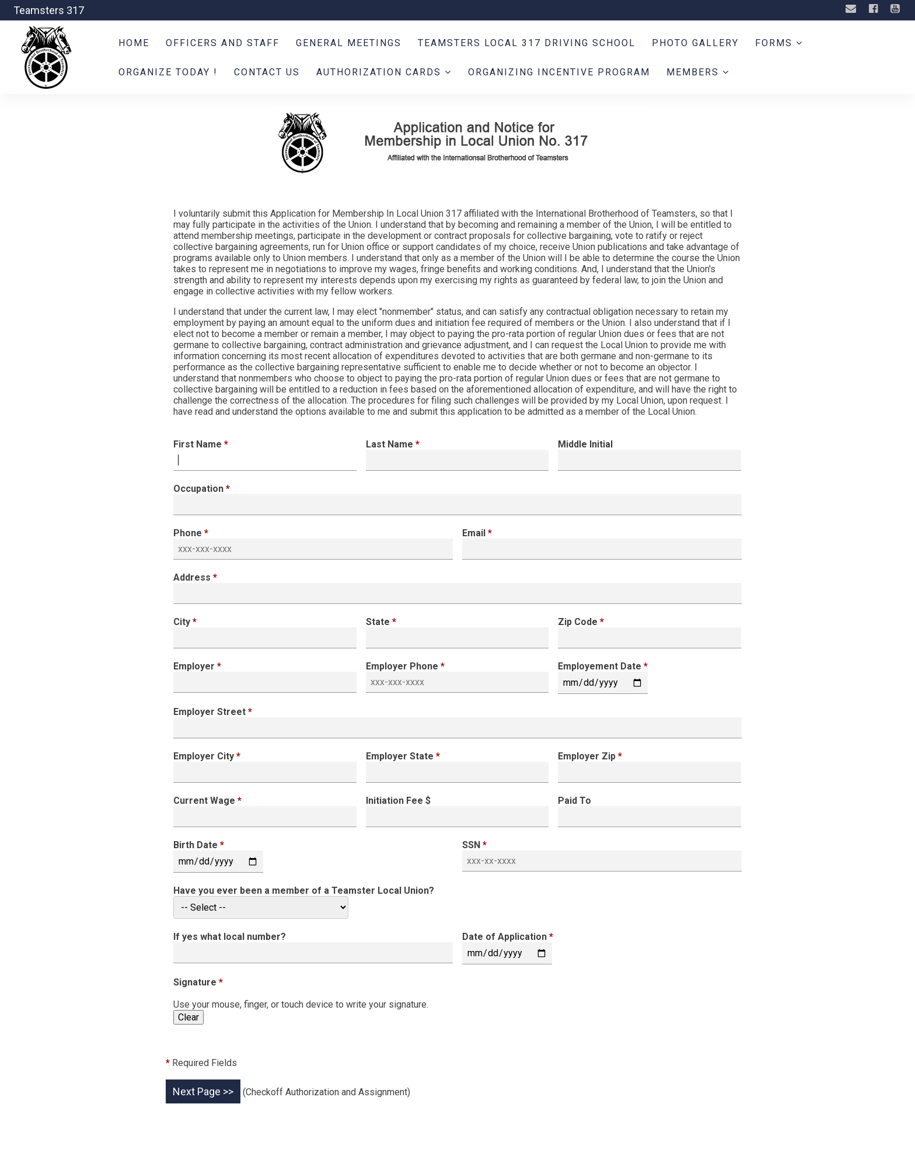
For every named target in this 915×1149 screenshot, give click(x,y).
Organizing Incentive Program (559, 72)
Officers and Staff (223, 42)
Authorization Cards (384, 72)
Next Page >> (203, 1091)
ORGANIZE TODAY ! (168, 72)
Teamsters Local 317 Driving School (526, 42)
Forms (779, 42)
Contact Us (267, 72)
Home (133, 42)
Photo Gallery (695, 42)
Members (697, 72)
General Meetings (348, 42)
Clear (188, 1017)
